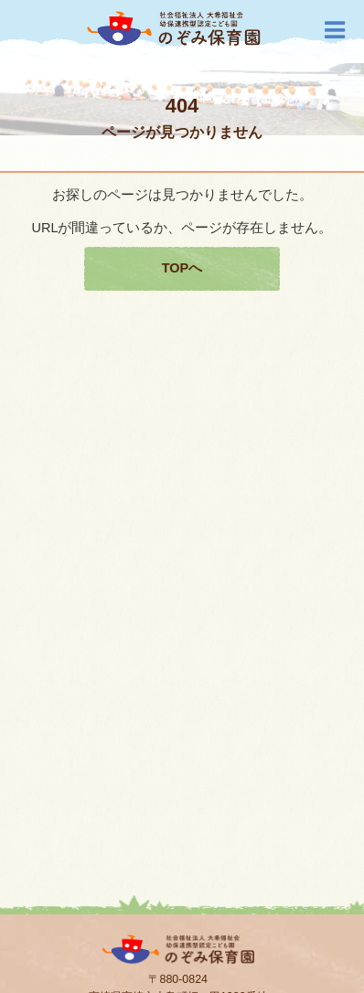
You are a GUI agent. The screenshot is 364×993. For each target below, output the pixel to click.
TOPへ (182, 268)
